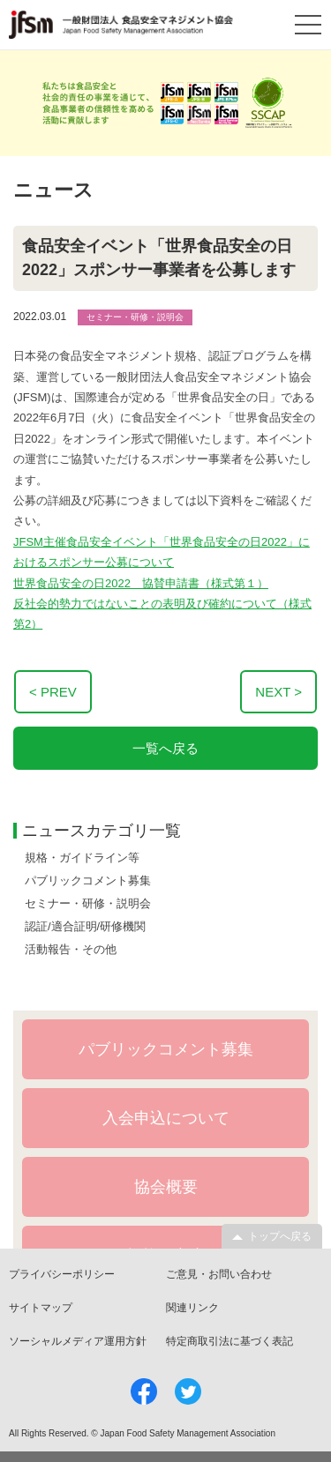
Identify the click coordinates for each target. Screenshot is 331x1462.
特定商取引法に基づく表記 (229, 1341)
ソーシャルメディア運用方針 (78, 1341)
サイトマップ (40, 1308)
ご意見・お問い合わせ (219, 1274)
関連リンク (192, 1308)
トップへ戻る (280, 1236)
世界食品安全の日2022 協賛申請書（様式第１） (140, 583)
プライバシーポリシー (62, 1274)
